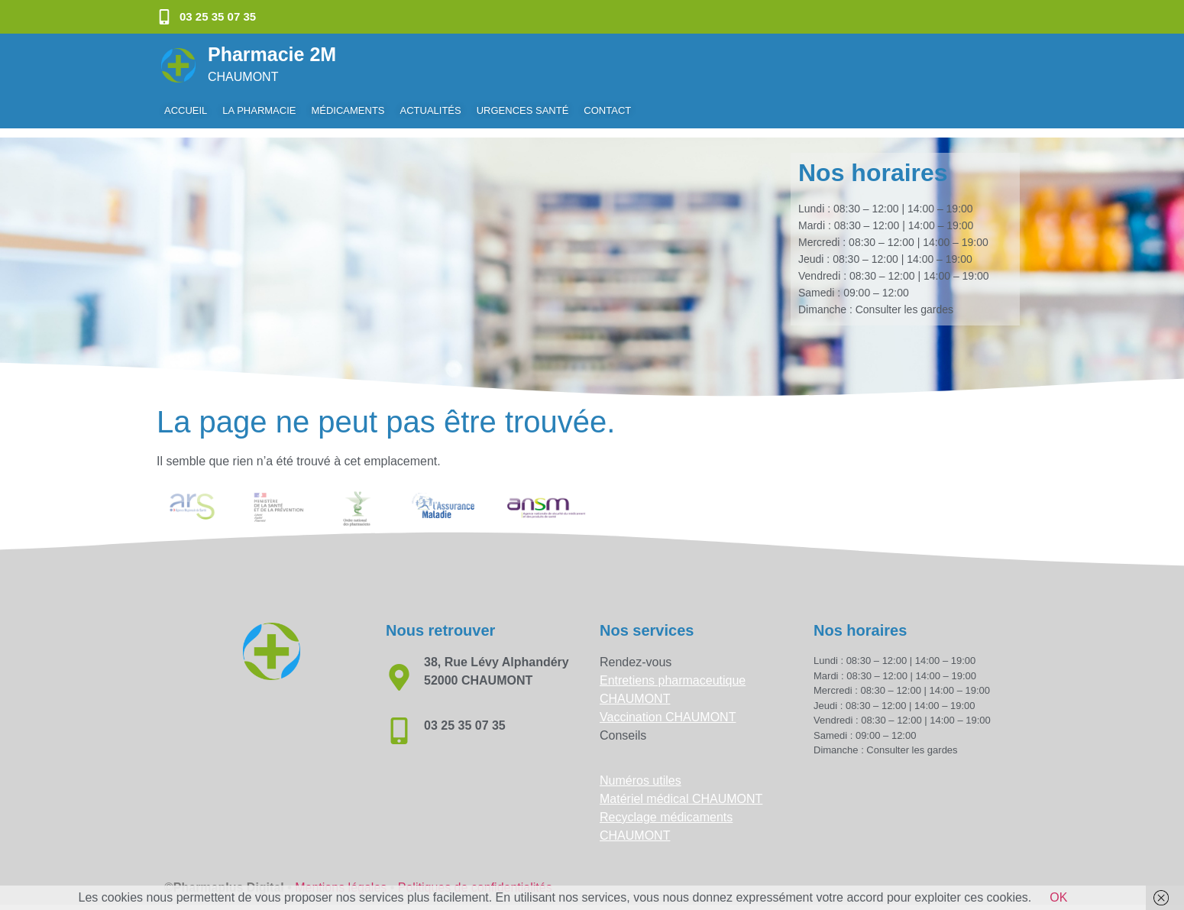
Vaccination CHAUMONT (668, 707)
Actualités (430, 110)
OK (1058, 897)
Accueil (185, 110)
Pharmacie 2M (272, 54)
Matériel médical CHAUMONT (681, 789)
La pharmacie (259, 110)
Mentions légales (341, 878)
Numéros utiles (640, 771)
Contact (607, 110)
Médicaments (347, 110)
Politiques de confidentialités (475, 878)
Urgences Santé (523, 110)
